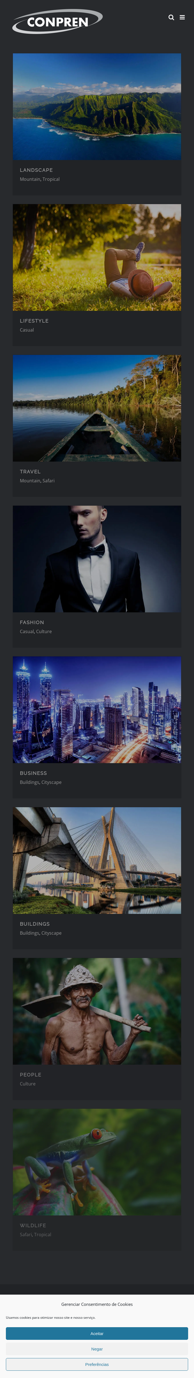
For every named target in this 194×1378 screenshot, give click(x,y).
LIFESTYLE (34, 321)
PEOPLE (30, 1075)
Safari (49, 481)
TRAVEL (30, 471)
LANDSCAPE (36, 170)
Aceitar (97, 1333)
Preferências (97, 1364)
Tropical (51, 179)
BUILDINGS (35, 924)
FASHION (32, 622)
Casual (27, 330)
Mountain (30, 179)
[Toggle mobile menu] (183, 17)
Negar (97, 1349)
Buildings (29, 782)
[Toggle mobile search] (171, 17)
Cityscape (51, 782)
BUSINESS (33, 773)
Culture (44, 631)
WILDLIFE (33, 1225)
